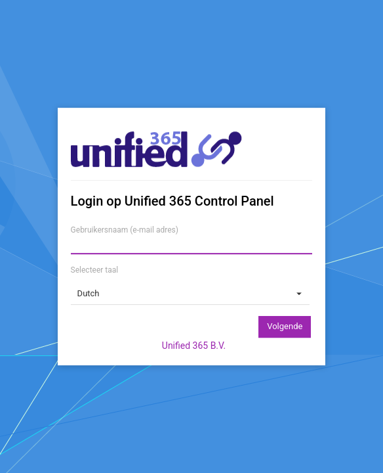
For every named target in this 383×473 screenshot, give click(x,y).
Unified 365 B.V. (194, 345)
